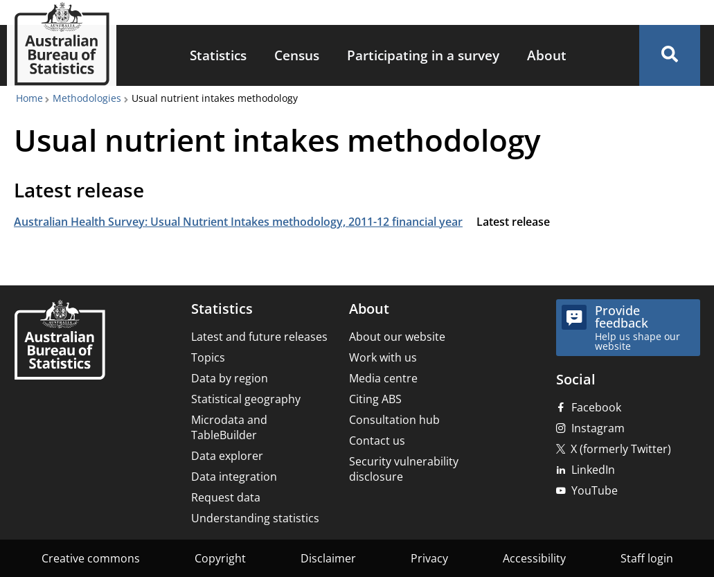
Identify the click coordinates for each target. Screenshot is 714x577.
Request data (225, 497)
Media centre (383, 378)
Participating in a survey (423, 55)
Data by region (229, 378)
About (546, 55)
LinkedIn (593, 469)
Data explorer (227, 455)
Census (296, 55)
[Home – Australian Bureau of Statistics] (59, 341)
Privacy (429, 558)
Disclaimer (328, 558)
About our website (397, 336)
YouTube (594, 490)
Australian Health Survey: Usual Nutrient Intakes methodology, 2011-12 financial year (238, 221)
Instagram (598, 428)
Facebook (596, 407)
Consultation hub (394, 419)
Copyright (220, 558)
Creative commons (91, 558)
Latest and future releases (259, 336)
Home (29, 98)
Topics (208, 357)
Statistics (218, 55)
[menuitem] (218, 56)
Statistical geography (246, 399)
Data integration (234, 476)
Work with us (383, 357)
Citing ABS (375, 399)
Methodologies (87, 98)
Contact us (377, 440)
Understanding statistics (255, 518)
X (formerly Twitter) (621, 448)
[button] (669, 55)
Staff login (647, 558)
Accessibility (534, 558)
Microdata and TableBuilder (229, 427)
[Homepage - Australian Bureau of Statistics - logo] (61, 44)
